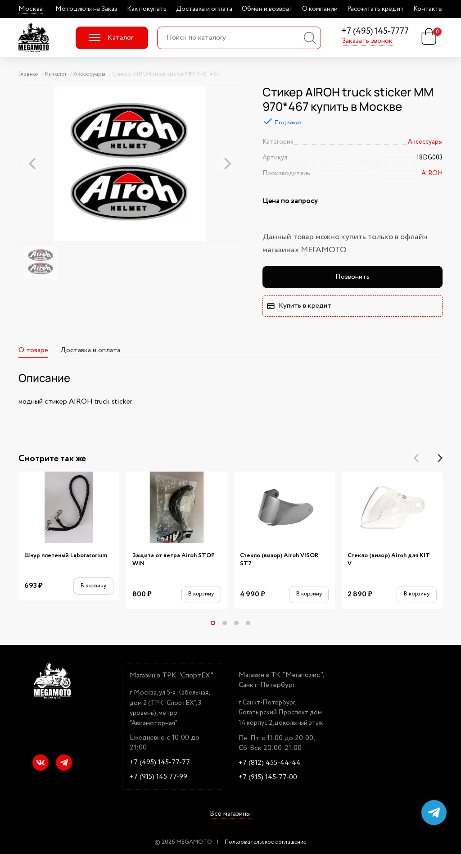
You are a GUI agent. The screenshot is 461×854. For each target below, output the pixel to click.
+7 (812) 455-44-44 (270, 763)
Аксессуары (425, 141)
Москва (30, 9)
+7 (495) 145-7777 (375, 31)
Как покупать (147, 9)
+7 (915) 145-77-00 (268, 777)
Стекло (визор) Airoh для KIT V (389, 559)
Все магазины (230, 813)
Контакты (428, 9)
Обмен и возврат (267, 9)
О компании (320, 9)
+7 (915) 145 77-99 (158, 777)
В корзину (93, 585)
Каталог (111, 37)
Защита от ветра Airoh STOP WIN (173, 559)
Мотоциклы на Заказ (86, 9)
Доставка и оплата (204, 9)
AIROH (432, 173)
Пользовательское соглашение (265, 842)
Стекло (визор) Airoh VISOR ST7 (279, 559)
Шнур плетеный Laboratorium (65, 555)
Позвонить (352, 277)
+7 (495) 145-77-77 (160, 763)
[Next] (439, 458)
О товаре (33, 350)
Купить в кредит (299, 305)
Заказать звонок (367, 40)
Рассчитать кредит (375, 9)
